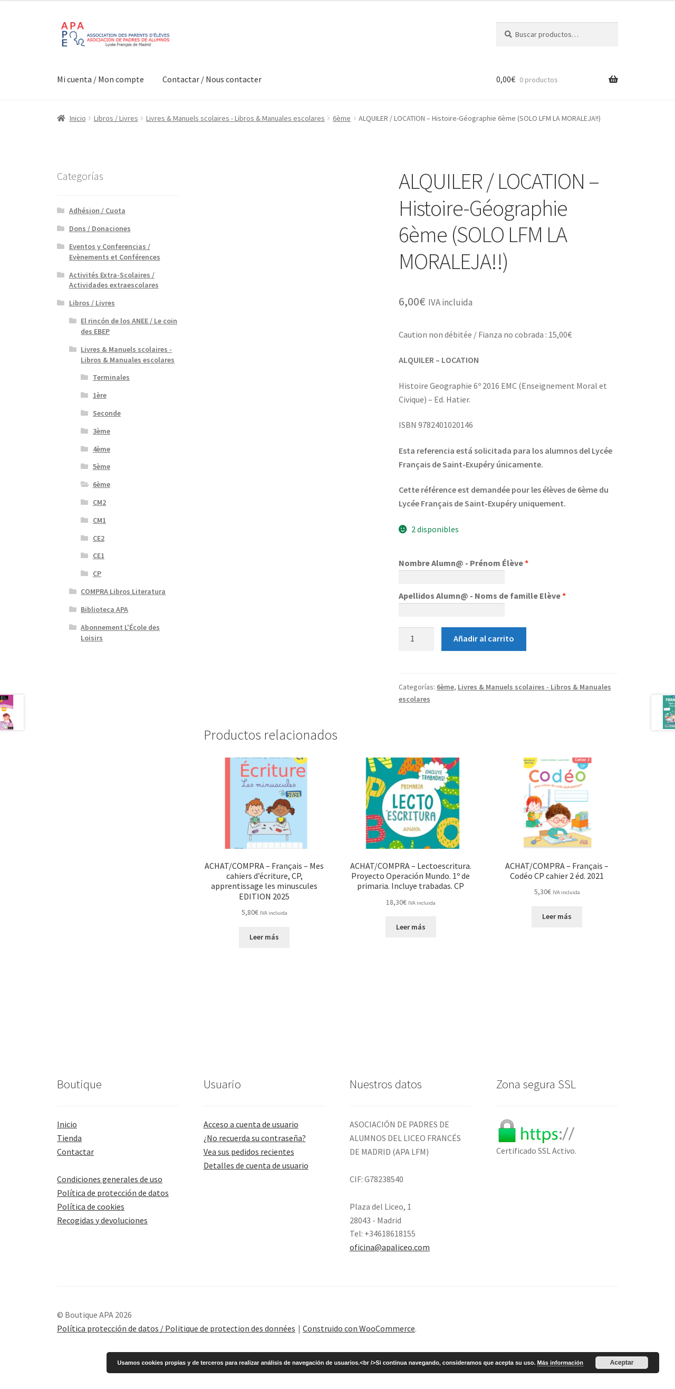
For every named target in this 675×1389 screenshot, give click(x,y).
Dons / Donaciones (100, 228)
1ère (100, 395)
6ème (342, 118)
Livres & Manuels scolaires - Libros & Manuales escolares (235, 118)
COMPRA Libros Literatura (123, 591)
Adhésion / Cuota (97, 210)
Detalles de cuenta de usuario (256, 1165)
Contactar (75, 1151)
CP (97, 573)
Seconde (107, 413)
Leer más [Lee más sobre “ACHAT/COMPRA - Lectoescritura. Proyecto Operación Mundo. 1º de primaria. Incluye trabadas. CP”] (411, 927)
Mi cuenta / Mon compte (100, 79)
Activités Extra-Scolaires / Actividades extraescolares (114, 280)
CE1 (98, 555)
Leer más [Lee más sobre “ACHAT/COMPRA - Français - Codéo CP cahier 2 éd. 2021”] (557, 916)
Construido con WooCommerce (359, 1328)
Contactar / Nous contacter (212, 79)
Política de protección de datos (113, 1192)
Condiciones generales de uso (109, 1179)
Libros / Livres (116, 118)
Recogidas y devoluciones (102, 1220)
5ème (101, 466)
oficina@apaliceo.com (390, 1247)
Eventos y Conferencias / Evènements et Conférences (114, 252)
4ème (101, 449)
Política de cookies (90, 1206)
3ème (101, 431)
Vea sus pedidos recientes (249, 1151)
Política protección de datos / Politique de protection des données (176, 1328)
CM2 (99, 502)
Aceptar (622, 1362)
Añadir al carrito (484, 638)
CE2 (98, 538)
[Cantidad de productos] (417, 639)
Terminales (111, 377)
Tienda (69, 1138)
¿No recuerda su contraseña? (255, 1138)
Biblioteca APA (104, 609)
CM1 (99, 520)
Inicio (78, 118)
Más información (560, 1362)
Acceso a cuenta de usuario (251, 1124)
